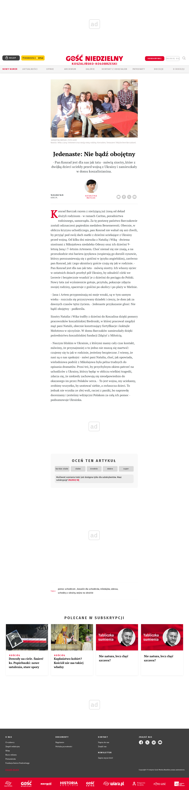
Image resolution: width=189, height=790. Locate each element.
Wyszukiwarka (184, 58)
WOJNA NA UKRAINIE (84, 593)
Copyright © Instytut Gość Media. (151, 770)
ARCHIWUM (70, 69)
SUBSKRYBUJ (155, 59)
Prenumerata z (33, 58)
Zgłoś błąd (12, 770)
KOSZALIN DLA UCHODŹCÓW (88, 589)
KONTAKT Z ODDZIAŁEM (114, 69)
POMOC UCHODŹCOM (67, 589)
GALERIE (90, 69)
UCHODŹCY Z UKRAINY (66, 593)
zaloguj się (173, 59)
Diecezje (159, 69)
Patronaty (139, 69)
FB (124, 196)
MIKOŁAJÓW (105, 589)
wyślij (135, 196)
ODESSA (114, 589)
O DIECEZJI (179, 69)
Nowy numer (10, 69)
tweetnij (129, 196)
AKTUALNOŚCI (30, 69)
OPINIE (50, 69)
